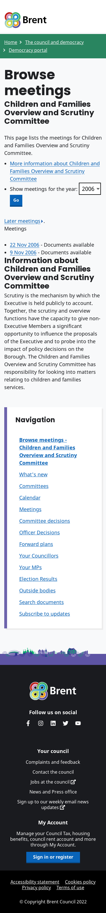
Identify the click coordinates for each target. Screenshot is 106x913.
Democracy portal (28, 50)
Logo (25, 20)
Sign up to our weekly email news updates (53, 804)
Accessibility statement (34, 882)
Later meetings (24, 220)
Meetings (30, 509)
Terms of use (70, 887)
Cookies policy (80, 882)
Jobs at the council (53, 782)
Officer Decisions (39, 532)
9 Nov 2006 (23, 252)
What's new (33, 474)
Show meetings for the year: (43, 188)
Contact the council (53, 772)
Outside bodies (37, 590)
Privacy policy (36, 887)
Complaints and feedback (53, 762)
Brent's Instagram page (41, 723)
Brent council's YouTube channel (78, 723)
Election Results (38, 578)
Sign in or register (53, 857)
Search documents (41, 602)
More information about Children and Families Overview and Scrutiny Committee (55, 171)
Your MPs (30, 567)
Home (10, 42)
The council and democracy (54, 42)
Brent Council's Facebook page (28, 723)
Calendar (29, 497)
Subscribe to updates (44, 613)
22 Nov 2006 (24, 244)
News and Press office (53, 792)
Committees (34, 486)
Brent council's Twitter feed (65, 723)
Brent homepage (53, 691)
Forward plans (36, 544)
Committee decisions (44, 520)
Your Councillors (39, 555)
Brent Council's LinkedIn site (53, 723)
